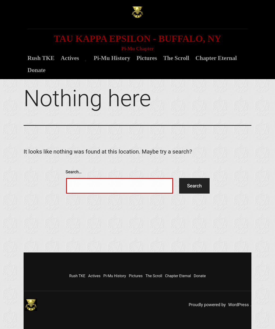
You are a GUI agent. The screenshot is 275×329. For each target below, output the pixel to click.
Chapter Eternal (216, 58)
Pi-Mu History (112, 58)
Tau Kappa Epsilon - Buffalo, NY (137, 38)
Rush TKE (41, 58)
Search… (74, 171)
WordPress (238, 304)
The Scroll (176, 58)
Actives (70, 58)
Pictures (146, 58)
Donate (37, 70)
